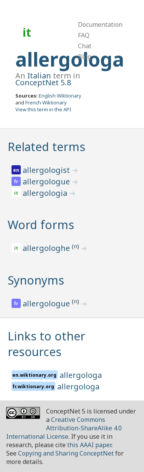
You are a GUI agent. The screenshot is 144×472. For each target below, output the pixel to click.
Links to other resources (46, 344)
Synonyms (36, 280)
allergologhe (47, 248)
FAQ (83, 35)
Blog (84, 56)
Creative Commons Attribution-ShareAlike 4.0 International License (64, 428)
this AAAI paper (89, 445)
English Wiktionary (60, 95)
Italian (39, 75)
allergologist (47, 170)
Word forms (41, 225)
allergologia (46, 193)
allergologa (69, 59)
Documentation (100, 24)
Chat (84, 46)
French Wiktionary (46, 102)
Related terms (46, 147)
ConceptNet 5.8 (43, 82)
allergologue (47, 181)
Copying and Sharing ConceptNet (66, 453)
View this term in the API (43, 109)
